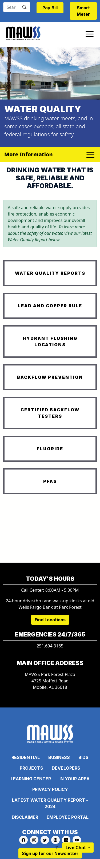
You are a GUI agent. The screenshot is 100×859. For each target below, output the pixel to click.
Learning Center (31, 778)
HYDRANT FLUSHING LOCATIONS (50, 341)
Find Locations (50, 619)
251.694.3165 (50, 646)
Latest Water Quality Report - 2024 (50, 803)
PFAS (50, 481)
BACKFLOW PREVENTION (50, 377)
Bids (83, 757)
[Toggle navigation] (89, 33)
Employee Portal (68, 817)
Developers (66, 768)
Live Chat (76, 847)
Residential (25, 757)
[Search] (11, 7)
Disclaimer (25, 817)
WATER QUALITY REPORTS (50, 273)
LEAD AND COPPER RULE (50, 305)
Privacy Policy (50, 789)
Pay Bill (50, 7)
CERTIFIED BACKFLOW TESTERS (50, 413)
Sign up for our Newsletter (50, 853)
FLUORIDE (50, 448)
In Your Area (74, 778)
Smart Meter (83, 11)
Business (59, 757)
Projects (31, 768)
